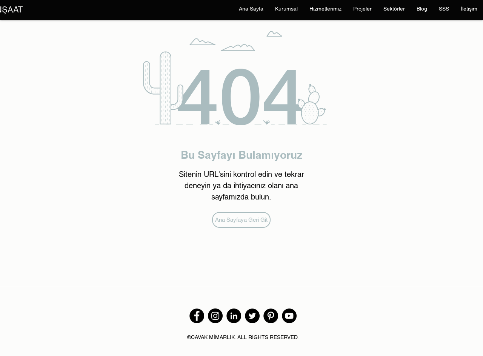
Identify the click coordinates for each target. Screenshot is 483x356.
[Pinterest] (270, 315)
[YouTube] (289, 315)
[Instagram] (215, 315)
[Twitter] (252, 315)
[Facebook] (196, 315)
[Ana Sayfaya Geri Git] (241, 220)
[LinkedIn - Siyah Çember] (233, 315)
